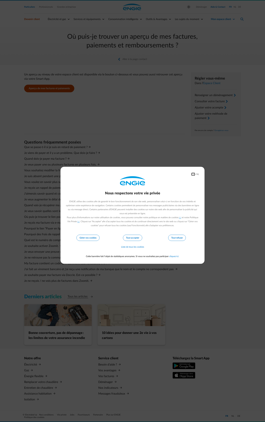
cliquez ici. (174, 256)
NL (197, 174)
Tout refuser (177, 238)
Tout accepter (132, 238)
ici (180, 217)
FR (193, 174)
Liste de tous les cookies (132, 247)
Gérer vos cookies (88, 238)
